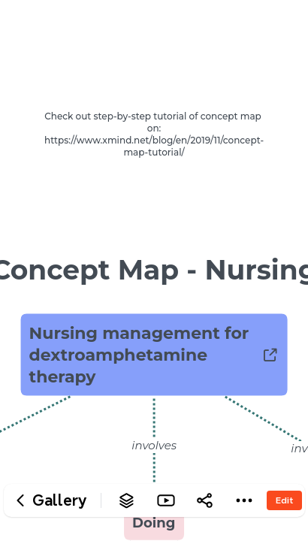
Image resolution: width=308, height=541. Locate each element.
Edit (284, 500)
